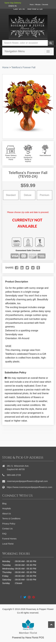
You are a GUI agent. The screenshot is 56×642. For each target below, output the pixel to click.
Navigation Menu (15, 51)
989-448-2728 (35, 9)
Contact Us (7, 528)
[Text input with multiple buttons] (25, 43)
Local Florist (7, 544)
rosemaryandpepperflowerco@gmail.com (27, 481)
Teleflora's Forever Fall (23, 67)
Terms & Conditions (11, 518)
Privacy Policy (8, 523)
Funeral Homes (9, 538)
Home (5, 67)
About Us (6, 513)
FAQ (4, 533)
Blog (4, 503)
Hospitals (6, 508)
